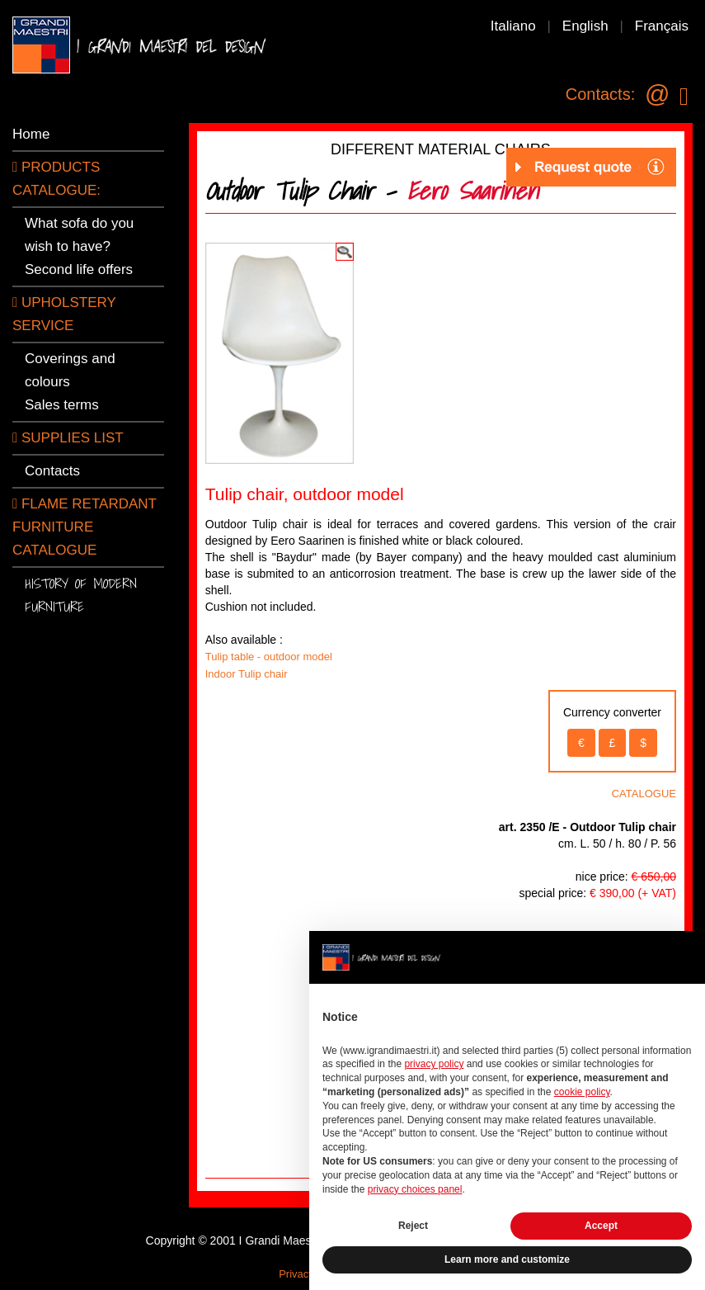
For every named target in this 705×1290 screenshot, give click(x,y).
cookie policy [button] (582, 1092)
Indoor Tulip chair (246, 674)
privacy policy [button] (433, 1064)
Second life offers (79, 269)
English (585, 26)
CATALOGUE (644, 793)
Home (30, 134)
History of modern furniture (81, 594)
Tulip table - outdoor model (268, 656)
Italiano (513, 26)
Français (662, 26)
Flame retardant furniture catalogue (84, 527)
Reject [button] (413, 1225)
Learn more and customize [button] (507, 1259)
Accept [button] (601, 1225)
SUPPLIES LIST (68, 438)
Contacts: (600, 94)
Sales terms (62, 405)
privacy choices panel (415, 1189)
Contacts (52, 471)
